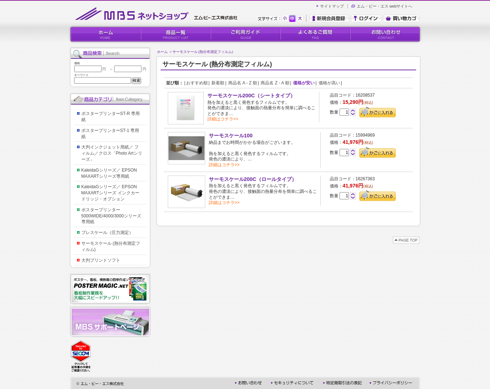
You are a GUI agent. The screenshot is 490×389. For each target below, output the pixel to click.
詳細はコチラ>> (222, 118)
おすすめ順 (197, 82)
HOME (105, 34)
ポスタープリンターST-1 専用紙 (110, 133)
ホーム (162, 52)
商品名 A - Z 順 (242, 82)
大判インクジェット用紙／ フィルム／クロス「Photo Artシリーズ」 (111, 153)
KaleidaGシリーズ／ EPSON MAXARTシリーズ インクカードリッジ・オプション (111, 193)
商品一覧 (175, 34)
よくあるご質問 (315, 34)
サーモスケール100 (231, 135)
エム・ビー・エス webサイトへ (385, 6)
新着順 (217, 82)
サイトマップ (332, 6)
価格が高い (329, 82)
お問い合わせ (385, 34)
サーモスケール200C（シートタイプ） (251, 95)
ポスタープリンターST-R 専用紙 (110, 116)
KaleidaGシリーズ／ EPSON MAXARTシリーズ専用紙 (111, 173)
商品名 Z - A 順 (275, 82)
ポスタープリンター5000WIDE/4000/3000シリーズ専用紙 (111, 216)
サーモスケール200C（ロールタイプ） (253, 179)
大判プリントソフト (100, 260)
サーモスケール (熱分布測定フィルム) (202, 52)
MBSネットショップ (157, 14)
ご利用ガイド (245, 34)
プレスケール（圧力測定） (107, 232)
